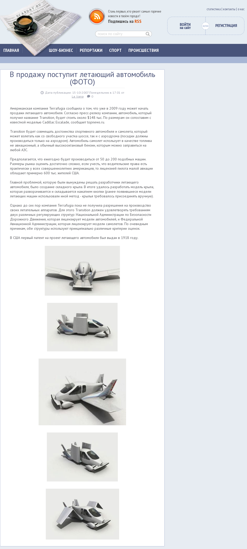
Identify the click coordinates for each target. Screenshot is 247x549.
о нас (241, 9)
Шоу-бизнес (61, 50)
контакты (229, 9)
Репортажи (91, 50)
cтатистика (214, 9)
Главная (11, 50)
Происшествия (143, 50)
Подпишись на (125, 21)
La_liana (78, 96)
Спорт (115, 50)
